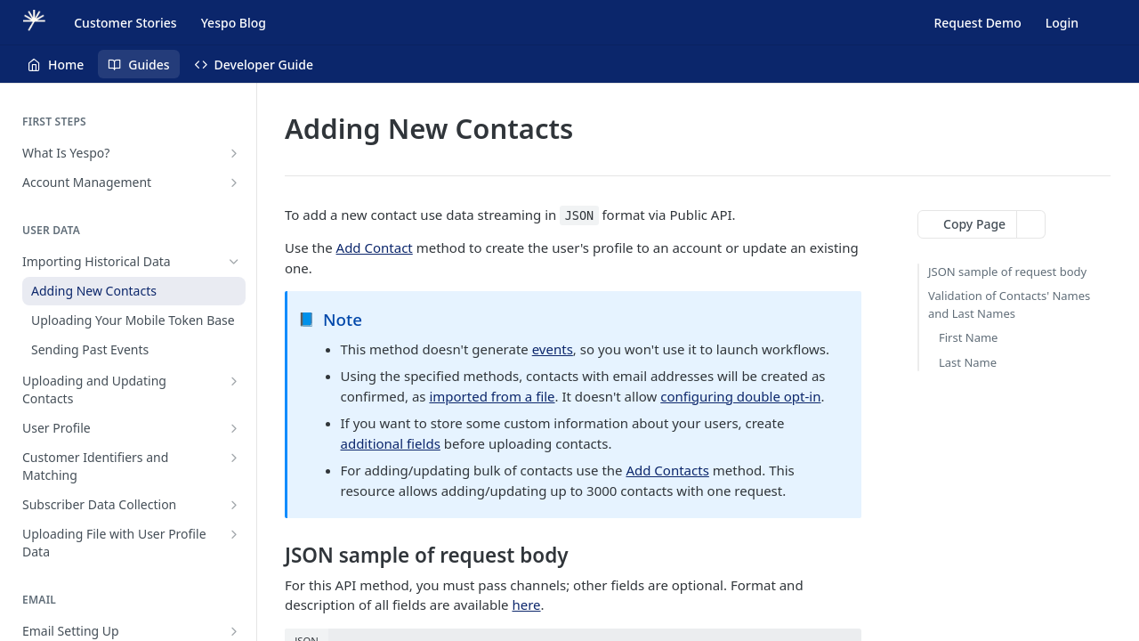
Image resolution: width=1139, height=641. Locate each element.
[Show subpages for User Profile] (234, 428)
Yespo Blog (233, 22)
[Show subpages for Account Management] (234, 182)
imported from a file (491, 396)
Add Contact (374, 247)
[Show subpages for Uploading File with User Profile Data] (234, 534)
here (526, 604)
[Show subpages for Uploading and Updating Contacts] (234, 381)
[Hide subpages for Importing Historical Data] (234, 262)
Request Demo (977, 22)
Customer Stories (125, 22)
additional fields (390, 443)
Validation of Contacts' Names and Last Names (1009, 304)
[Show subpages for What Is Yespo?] (234, 153)
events (552, 349)
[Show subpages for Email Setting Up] (234, 631)
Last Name (968, 362)
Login (1062, 22)
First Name (968, 337)
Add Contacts (667, 470)
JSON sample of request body (1007, 272)
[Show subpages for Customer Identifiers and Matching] (234, 457)
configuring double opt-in (740, 396)
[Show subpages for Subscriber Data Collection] (234, 505)
